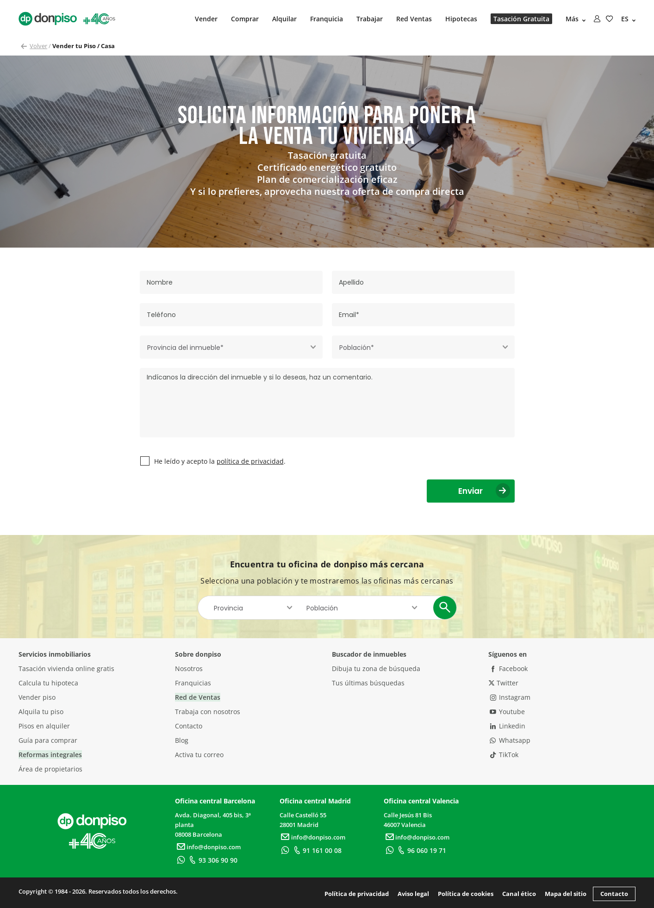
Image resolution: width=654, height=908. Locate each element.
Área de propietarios (50, 769)
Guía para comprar (48, 740)
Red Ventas (414, 18)
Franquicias (193, 682)
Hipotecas (461, 18)
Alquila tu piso (41, 711)
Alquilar (284, 18)
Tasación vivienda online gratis (66, 668)
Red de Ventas (197, 697)
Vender (206, 18)
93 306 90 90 (212, 860)
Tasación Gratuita (521, 18)
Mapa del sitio (565, 893)
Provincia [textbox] (228, 608)
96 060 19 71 (420, 850)
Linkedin (507, 725)
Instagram (509, 697)
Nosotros (189, 668)
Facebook (508, 668)
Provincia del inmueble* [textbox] (185, 347)
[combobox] (231, 347)
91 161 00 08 (316, 850)
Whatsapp (509, 740)
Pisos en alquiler (44, 725)
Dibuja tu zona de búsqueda (376, 668)
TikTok (503, 754)
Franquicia (326, 18)
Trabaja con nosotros (207, 711)
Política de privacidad (356, 893)
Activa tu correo (199, 754)
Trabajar (369, 18)
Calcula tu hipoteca (48, 682)
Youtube (506, 711)
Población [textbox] (322, 608)
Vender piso (37, 697)
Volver (38, 46)
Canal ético (519, 893)
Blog (181, 740)
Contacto (188, 725)
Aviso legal (413, 893)
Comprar (245, 18)
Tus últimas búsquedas (368, 682)
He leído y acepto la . (220, 461)
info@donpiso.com (208, 847)
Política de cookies (465, 893)
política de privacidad (250, 461)
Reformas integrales (50, 754)
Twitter (503, 682)
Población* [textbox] (356, 347)
